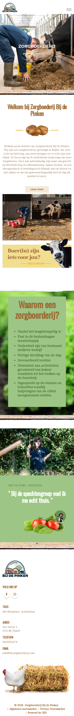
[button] (37, 543)
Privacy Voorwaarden (52, 709)
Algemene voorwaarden (23, 709)
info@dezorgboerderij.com (18, 653)
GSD (44, 712)
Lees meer (37, 189)
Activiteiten (28, 611)
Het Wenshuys (11, 611)
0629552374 (10, 642)
